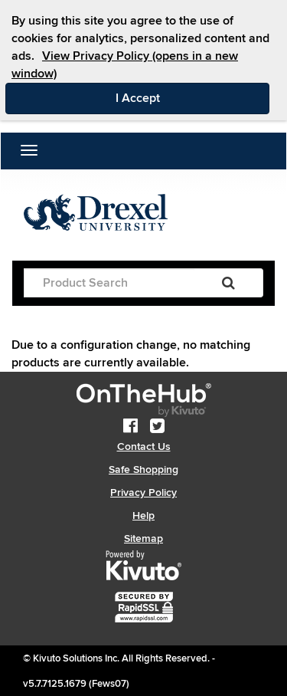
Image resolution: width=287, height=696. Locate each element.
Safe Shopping (143, 469)
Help (143, 515)
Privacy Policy (143, 492)
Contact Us (144, 446)
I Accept (193, 97)
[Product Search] (109, 282)
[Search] (228, 283)
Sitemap (143, 538)
